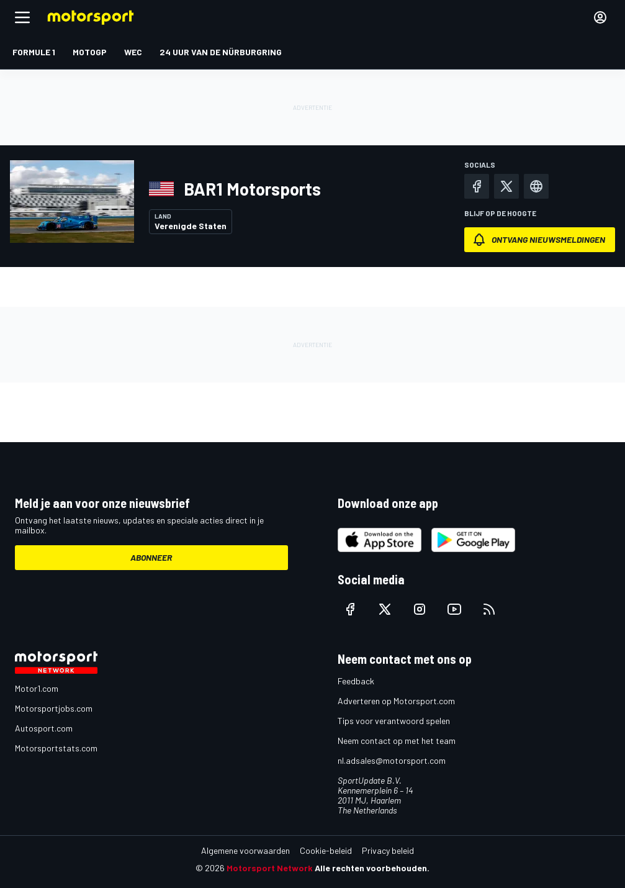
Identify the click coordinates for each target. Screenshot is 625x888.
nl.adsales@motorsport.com (392, 760)
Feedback (356, 681)
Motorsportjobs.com (53, 708)
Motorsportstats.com (56, 748)
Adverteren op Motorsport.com (396, 700)
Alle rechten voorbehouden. (372, 868)
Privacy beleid (388, 850)
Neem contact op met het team (397, 740)
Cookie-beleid (326, 850)
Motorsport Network (270, 868)
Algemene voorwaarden (245, 850)
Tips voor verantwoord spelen (394, 720)
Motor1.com (36, 688)
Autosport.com (44, 728)
